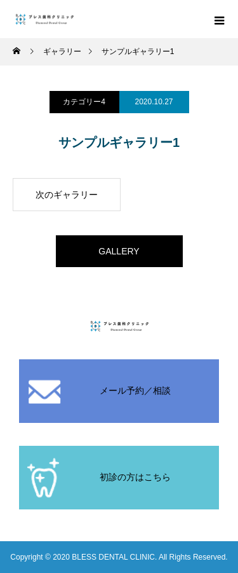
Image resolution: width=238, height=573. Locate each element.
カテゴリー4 (84, 101)
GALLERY (118, 251)
